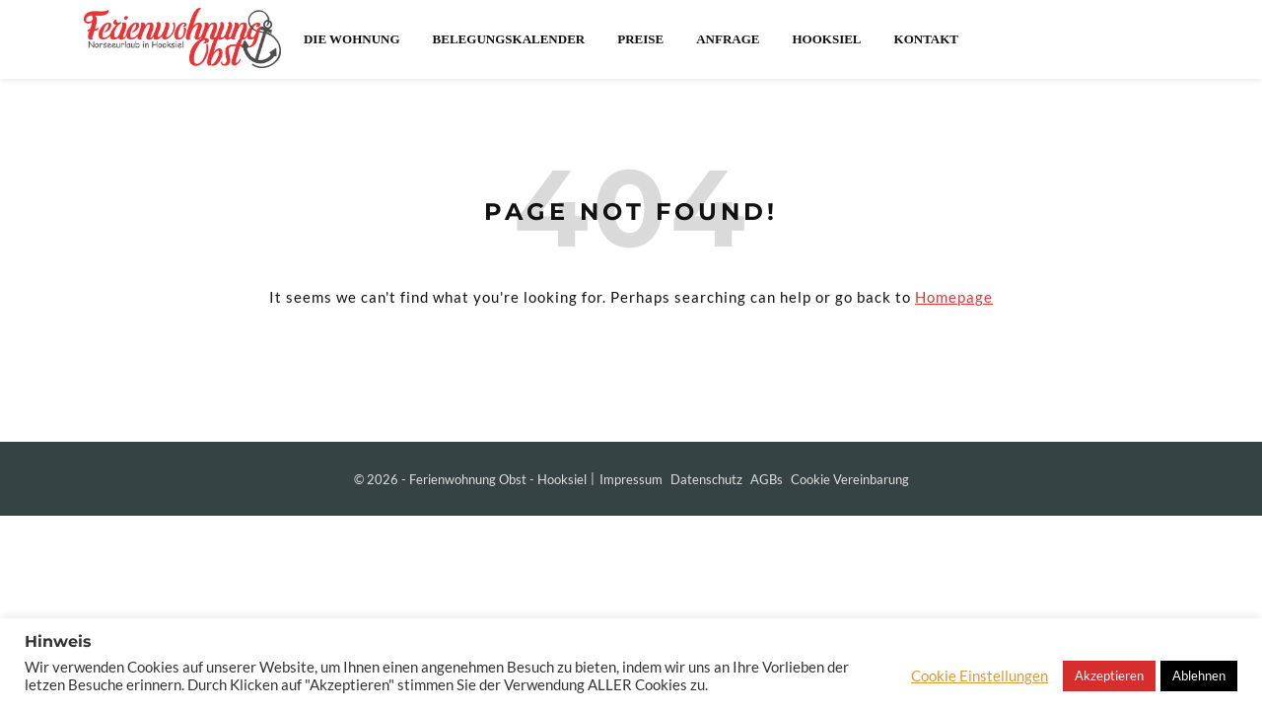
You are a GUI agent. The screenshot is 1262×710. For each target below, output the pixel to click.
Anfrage (727, 39)
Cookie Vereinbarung (850, 479)
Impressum (631, 479)
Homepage (954, 297)
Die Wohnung (352, 39)
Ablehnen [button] (1199, 675)
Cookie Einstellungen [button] (979, 676)
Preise (640, 39)
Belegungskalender (509, 39)
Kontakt (926, 39)
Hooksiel (826, 39)
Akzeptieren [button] (1109, 675)
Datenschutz (706, 479)
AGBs (766, 479)
